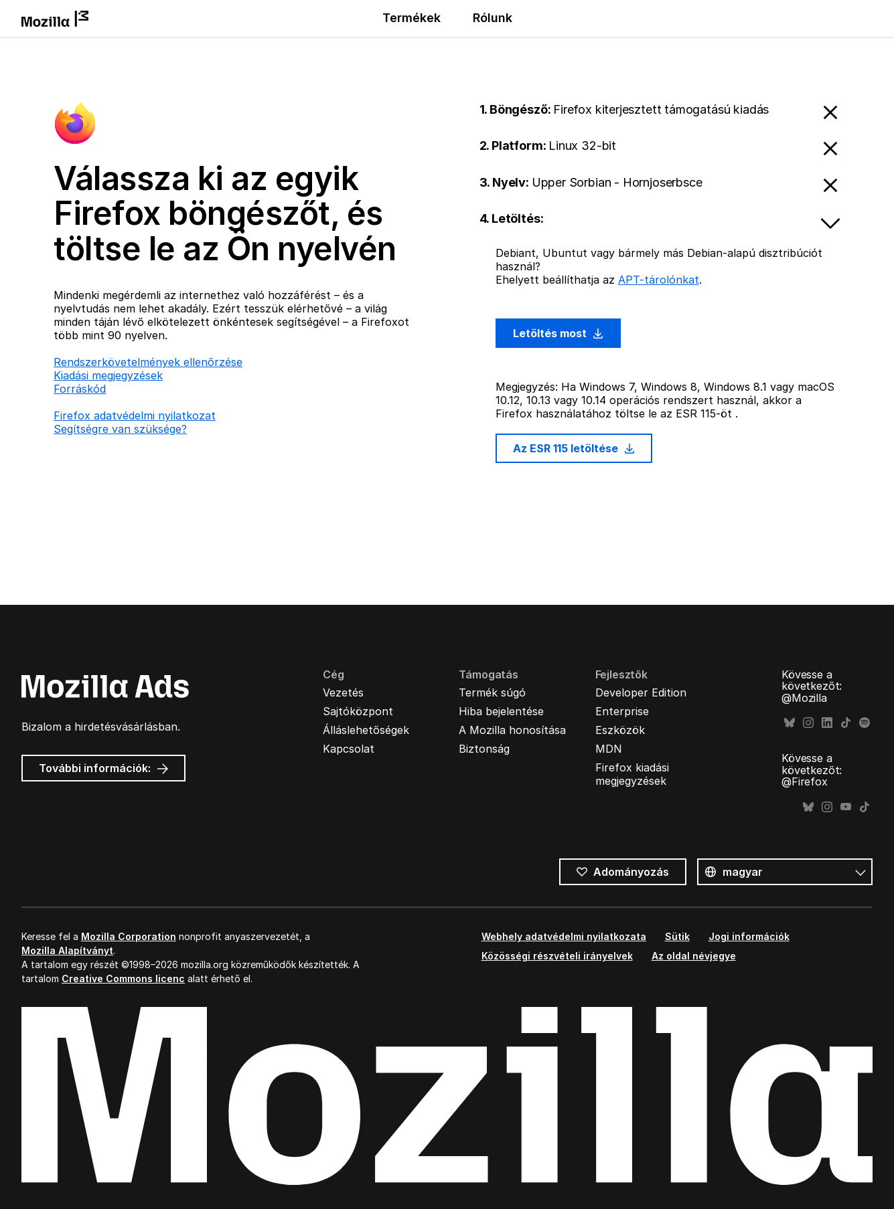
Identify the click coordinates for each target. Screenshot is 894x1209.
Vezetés (343, 692)
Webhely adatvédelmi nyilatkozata (563, 936)
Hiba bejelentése (501, 711)
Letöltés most (558, 333)
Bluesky (789, 723)
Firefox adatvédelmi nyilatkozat (135, 415)
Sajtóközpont (358, 711)
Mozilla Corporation (128, 936)
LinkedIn (827, 723)
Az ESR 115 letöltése (574, 448)
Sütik (677, 936)
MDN (608, 748)
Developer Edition (640, 692)
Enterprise (622, 711)
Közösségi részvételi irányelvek (557, 955)
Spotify (864, 723)
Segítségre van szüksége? (120, 429)
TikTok (846, 723)
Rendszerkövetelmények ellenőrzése (148, 362)
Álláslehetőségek (366, 730)
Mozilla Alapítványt (67, 950)
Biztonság (484, 748)
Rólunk (492, 18)
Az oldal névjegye (694, 955)
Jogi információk (749, 936)
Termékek (411, 18)
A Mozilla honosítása (512, 730)
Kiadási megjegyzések (108, 375)
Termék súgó (492, 692)
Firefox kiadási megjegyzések (632, 774)
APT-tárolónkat (658, 279)
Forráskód (80, 388)
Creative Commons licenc (123, 978)
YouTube (846, 807)
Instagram (808, 723)
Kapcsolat (348, 748)
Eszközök (620, 730)
